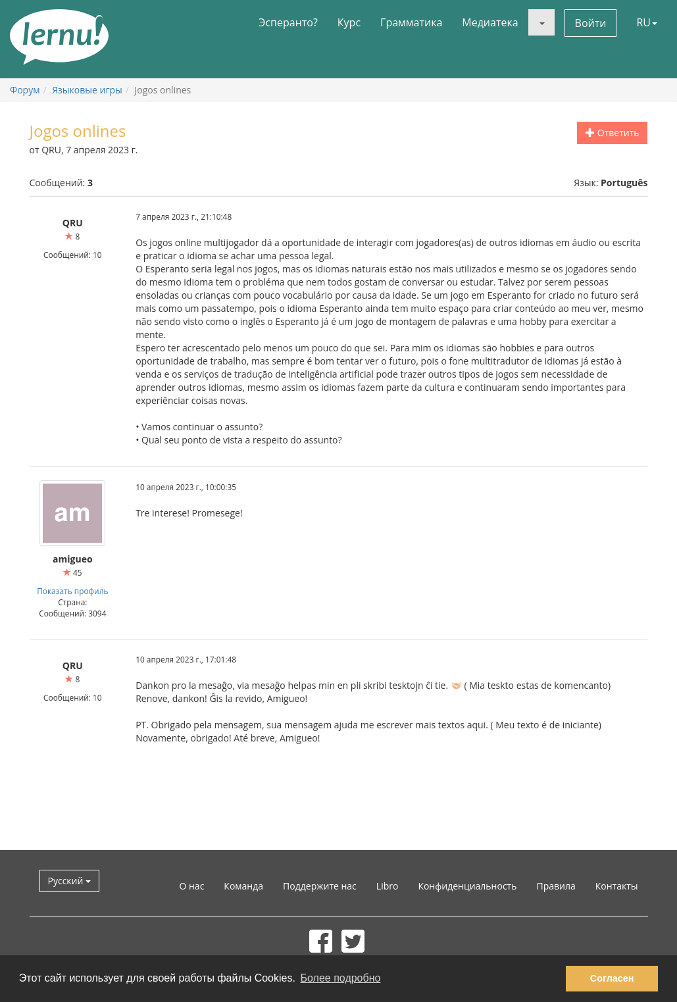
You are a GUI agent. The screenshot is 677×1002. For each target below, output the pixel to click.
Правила (555, 886)
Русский (69, 880)
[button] (541, 22)
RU (646, 22)
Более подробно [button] (341, 978)
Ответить (612, 132)
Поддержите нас (320, 886)
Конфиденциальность (467, 886)
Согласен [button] (612, 978)
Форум (24, 90)
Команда (243, 886)
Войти (591, 23)
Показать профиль (72, 591)
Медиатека (490, 22)
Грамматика (411, 22)
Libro (387, 886)
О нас (191, 886)
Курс (349, 22)
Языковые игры (87, 90)
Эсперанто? (288, 22)
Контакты (616, 886)
